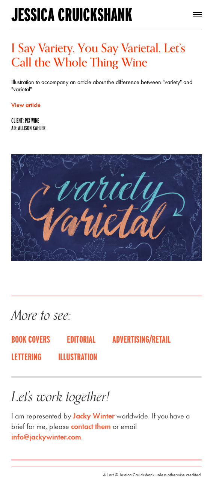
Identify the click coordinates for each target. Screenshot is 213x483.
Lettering (26, 357)
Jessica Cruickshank (71, 15)
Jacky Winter (94, 416)
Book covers (30, 339)
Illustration (77, 357)
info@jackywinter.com (46, 437)
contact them (91, 426)
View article (26, 105)
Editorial (81, 339)
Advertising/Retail (141, 339)
